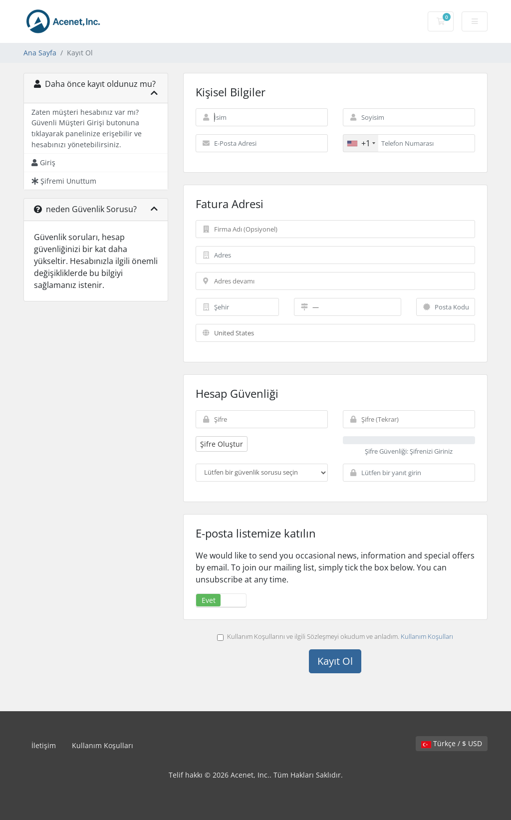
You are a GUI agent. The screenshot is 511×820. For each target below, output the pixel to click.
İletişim (43, 745)
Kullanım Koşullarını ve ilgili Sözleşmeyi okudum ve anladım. (335, 636)
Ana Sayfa (39, 52)
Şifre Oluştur (221, 444)
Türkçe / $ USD (451, 743)
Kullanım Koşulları (427, 636)
